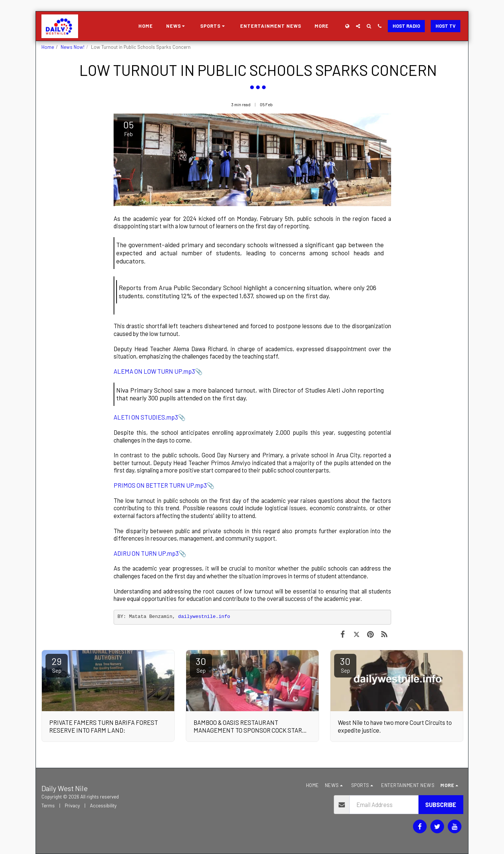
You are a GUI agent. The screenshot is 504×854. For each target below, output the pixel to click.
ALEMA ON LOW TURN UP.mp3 (154, 371)
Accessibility (103, 805)
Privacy (72, 805)
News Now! (72, 47)
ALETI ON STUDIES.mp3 (146, 417)
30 (201, 664)
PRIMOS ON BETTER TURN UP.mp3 (160, 485)
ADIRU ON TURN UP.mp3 (146, 553)
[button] (177, 26)
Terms (48, 805)
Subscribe (440, 804)
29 (57, 664)
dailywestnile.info (204, 616)
